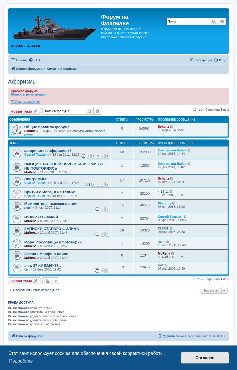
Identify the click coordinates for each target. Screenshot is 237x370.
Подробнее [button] (21, 361)
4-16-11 (163, 191)
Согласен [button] (204, 357)
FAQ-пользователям (25, 101)
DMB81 (163, 228)
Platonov (164, 203)
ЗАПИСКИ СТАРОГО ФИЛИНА (51, 229)
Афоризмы (22, 81)
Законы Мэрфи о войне (46, 254)
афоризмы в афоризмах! (47, 151)
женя (28, 207)
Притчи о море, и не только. (50, 192)
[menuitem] (34, 60)
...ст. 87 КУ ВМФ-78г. (42, 265)
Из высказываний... (42, 217)
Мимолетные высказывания (50, 204)
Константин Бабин (172, 150)
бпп (26, 269)
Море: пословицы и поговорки (53, 242)
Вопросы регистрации (28, 94)
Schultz (29, 131)
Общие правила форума (47, 127)
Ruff (161, 265)
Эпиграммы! (36, 179)
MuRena (30, 172)
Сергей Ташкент (36, 154)
